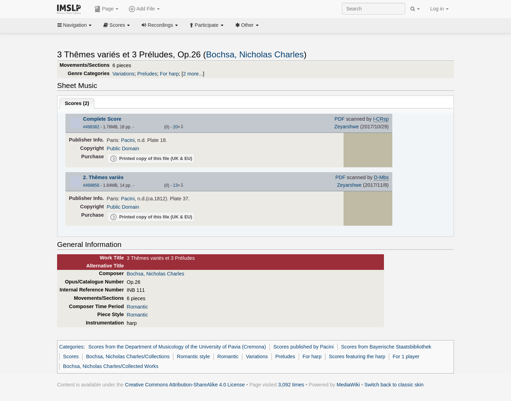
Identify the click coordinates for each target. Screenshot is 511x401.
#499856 (91, 185)
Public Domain (123, 148)
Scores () (77, 103)
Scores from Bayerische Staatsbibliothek (386, 347)
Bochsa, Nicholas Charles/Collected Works (110, 366)
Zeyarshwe (346, 126)
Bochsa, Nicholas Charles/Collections (128, 356)
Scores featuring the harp (357, 356)
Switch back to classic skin (394, 384)
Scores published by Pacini (303, 347)
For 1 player (406, 356)
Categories (71, 347)
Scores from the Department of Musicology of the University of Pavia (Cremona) (177, 347)
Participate (206, 25)
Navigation (74, 25)
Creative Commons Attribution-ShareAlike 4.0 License (185, 384)
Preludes (147, 74)
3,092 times (291, 384)
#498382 (91, 127)
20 (175, 127)
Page (106, 9)
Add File (144, 9)
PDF (340, 119)
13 (175, 185)
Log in (439, 8)
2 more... (193, 74)
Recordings (160, 25)
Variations (123, 74)
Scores (116, 25)
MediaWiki (348, 384)
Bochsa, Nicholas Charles (255, 54)
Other (247, 25)
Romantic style (193, 356)
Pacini (128, 140)
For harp (169, 74)
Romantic (137, 307)
